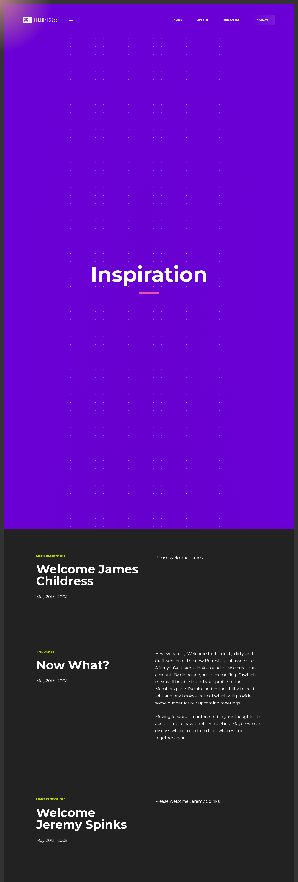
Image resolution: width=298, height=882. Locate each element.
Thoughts (45, 651)
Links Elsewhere (50, 555)
